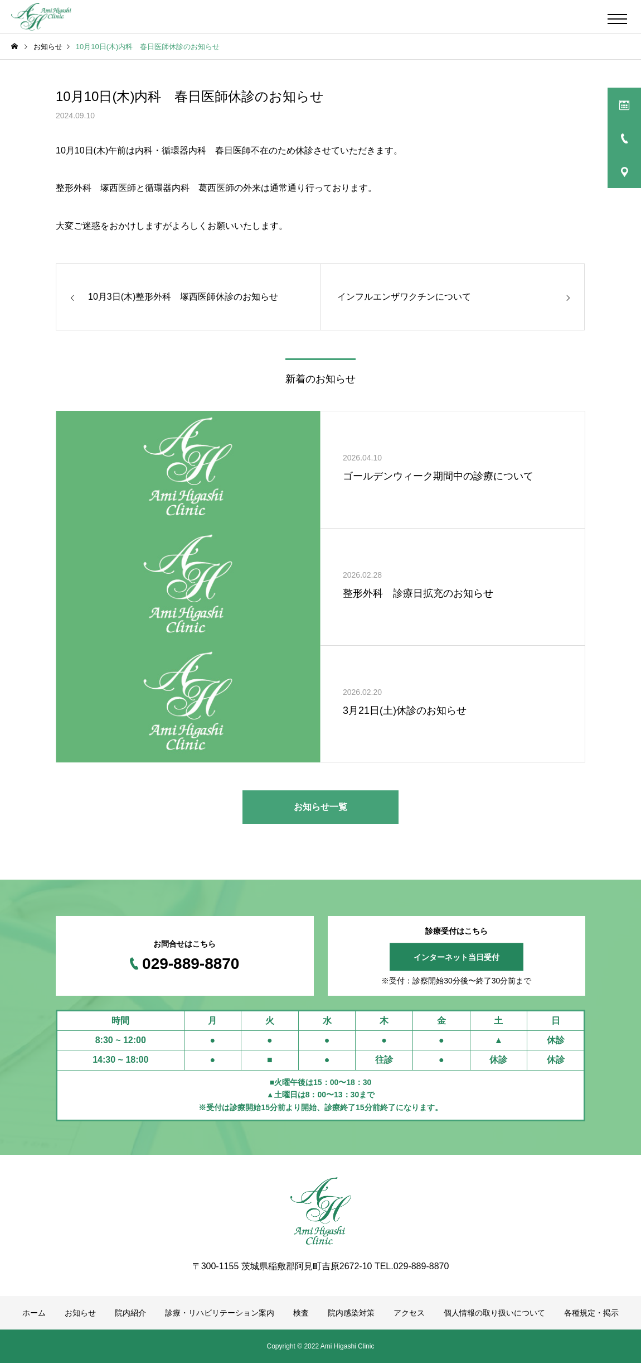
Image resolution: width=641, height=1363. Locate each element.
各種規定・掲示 (591, 1312)
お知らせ (80, 1312)
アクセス (409, 1312)
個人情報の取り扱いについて (494, 1312)
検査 (301, 1312)
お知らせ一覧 (320, 807)
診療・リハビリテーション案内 (219, 1312)
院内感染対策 (351, 1312)
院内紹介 (130, 1312)
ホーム (34, 1312)
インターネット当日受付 (456, 957)
